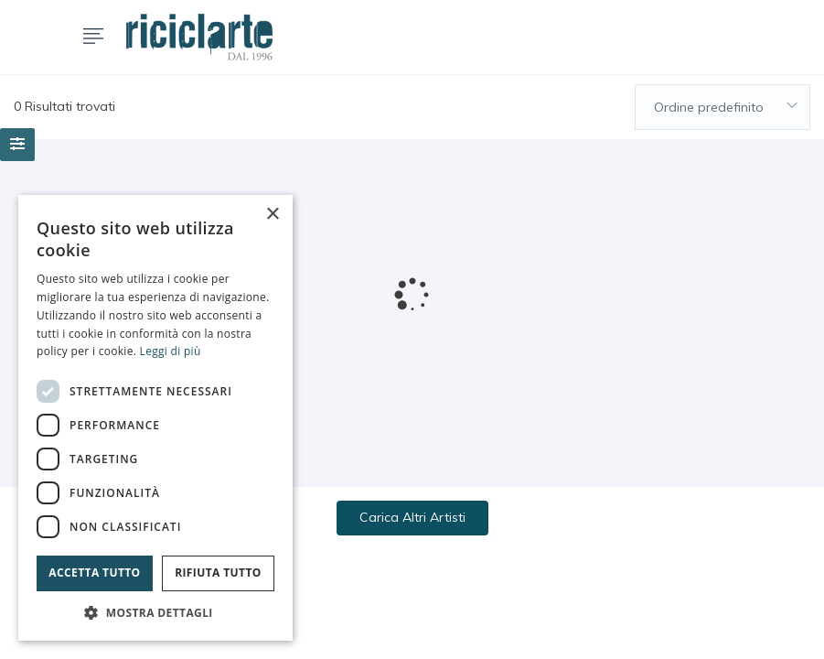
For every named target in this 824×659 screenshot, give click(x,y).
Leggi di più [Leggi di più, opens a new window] (170, 351)
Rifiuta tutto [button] (218, 572)
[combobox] (722, 107)
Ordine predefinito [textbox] (709, 107)
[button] (155, 612)
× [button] (272, 214)
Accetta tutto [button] (94, 572)
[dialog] (155, 418)
